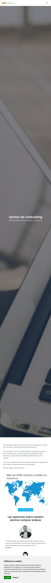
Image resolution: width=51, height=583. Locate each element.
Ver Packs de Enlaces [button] (25, 510)
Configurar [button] (15, 577)
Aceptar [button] (7, 577)
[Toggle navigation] (47, 3)
